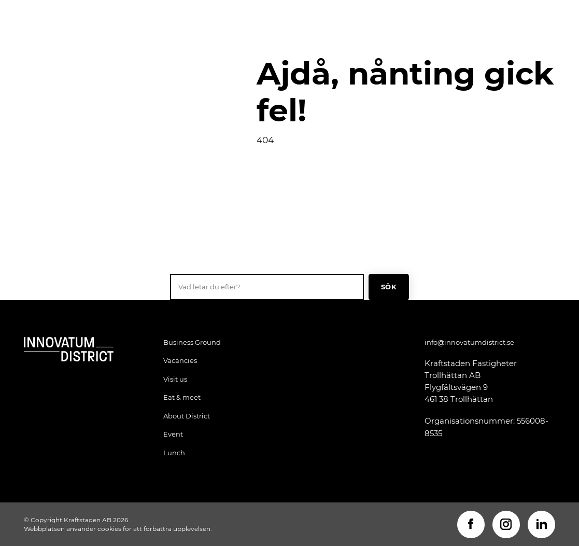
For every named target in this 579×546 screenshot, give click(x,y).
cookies (109, 529)
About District (186, 416)
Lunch (174, 452)
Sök (389, 286)
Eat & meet (182, 397)
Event (173, 434)
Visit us (175, 379)
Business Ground (192, 342)
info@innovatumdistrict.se (469, 342)
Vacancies (180, 360)
